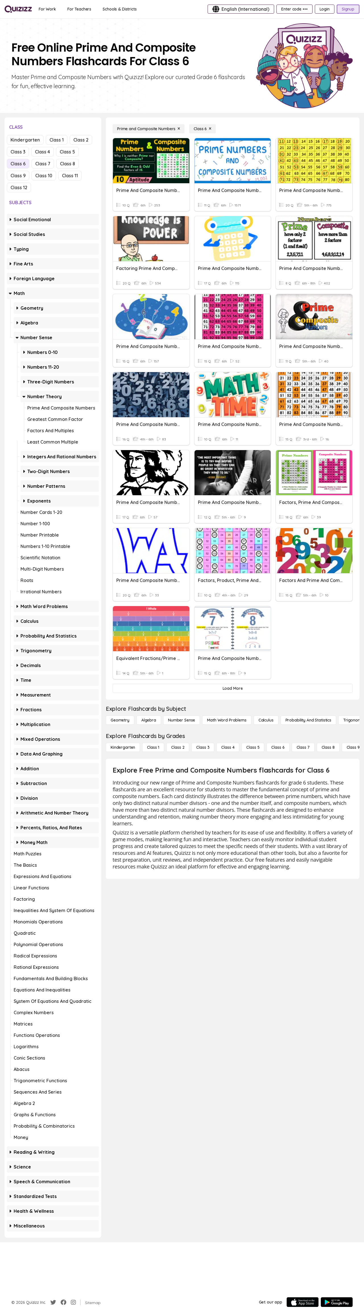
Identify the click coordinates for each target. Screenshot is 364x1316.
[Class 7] (303, 747)
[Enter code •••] (294, 9)
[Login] (324, 9)
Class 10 (43, 175)
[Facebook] (63, 1302)
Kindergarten (25, 140)
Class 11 (70, 175)
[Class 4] (227, 747)
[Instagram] (73, 1302)
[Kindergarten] (123, 747)
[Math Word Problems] (226, 720)
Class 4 (42, 152)
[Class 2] (177, 747)
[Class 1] (153, 747)
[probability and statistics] (308, 720)
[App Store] (302, 1302)
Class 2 (80, 140)
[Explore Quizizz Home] (18, 9)
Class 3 (18, 152)
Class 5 (67, 152)
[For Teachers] (79, 9)
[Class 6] (202, 128)
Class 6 (18, 163)
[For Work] (47, 9)
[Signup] (348, 9)
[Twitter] (53, 1302)
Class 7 (42, 163)
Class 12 (19, 187)
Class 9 (18, 175)
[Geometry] (120, 720)
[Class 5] (252, 747)
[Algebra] (148, 720)
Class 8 (67, 163)
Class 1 (56, 140)
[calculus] (266, 720)
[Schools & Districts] (119, 9)
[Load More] (233, 688)
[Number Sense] (181, 720)
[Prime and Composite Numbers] (149, 128)
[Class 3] (202, 747)
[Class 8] (328, 747)
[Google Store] (337, 1302)
